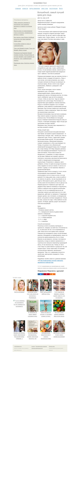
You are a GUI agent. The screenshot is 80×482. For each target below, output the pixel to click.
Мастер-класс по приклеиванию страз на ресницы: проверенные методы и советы (23, 32)
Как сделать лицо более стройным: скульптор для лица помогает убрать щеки (24, 39)
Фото (61, 8)
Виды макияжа (34, 8)
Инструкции (53, 8)
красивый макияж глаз (46, 462)
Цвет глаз (44, 8)
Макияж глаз (40, 3)
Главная (18, 8)
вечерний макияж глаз (56, 462)
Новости (25, 8)
